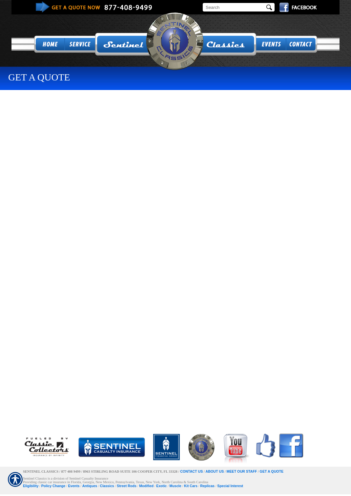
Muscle (175, 486)
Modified (146, 486)
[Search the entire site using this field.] (235, 7)
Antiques (89, 486)
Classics (107, 486)
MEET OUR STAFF (242, 471)
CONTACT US (191, 471)
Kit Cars (190, 486)
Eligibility (30, 486)
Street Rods (126, 486)
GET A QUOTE (272, 471)
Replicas (207, 486)
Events (73, 486)
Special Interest (230, 486)
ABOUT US (215, 471)
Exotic (161, 486)
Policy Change (53, 486)
